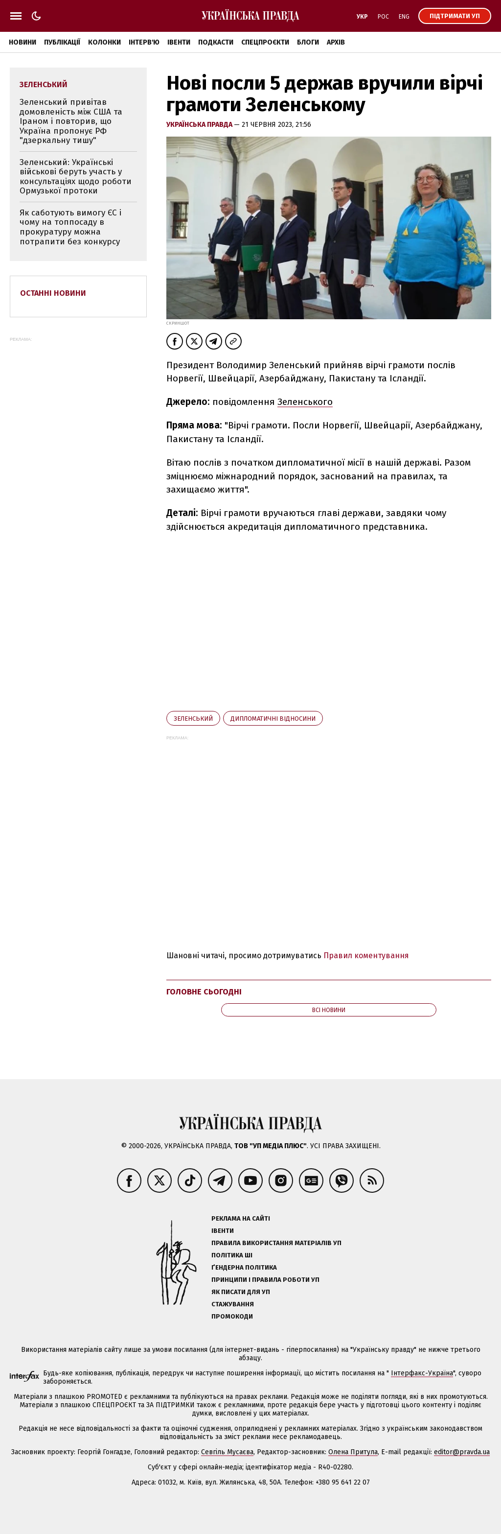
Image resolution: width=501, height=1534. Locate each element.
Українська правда (200, 124)
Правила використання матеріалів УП (276, 1243)
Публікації (62, 42)
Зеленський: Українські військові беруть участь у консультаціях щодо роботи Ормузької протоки (76, 176)
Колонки (104, 42)
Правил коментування (366, 955)
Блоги (308, 42)
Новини (22, 42)
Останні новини (53, 293)
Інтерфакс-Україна (422, 1373)
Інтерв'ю (144, 42)
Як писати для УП (240, 1292)
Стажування (232, 1304)
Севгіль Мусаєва (227, 1452)
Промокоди (232, 1316)
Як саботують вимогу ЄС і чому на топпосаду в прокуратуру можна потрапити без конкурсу (70, 227)
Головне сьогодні (204, 991)
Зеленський (193, 718)
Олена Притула (353, 1452)
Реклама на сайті (240, 1218)
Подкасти (215, 42)
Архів (336, 42)
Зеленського (305, 401)
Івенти (178, 42)
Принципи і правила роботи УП (265, 1279)
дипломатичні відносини (273, 718)
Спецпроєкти (265, 42)
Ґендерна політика (244, 1267)
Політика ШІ (231, 1255)
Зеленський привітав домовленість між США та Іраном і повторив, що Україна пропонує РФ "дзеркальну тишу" (71, 121)
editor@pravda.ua (462, 1452)
